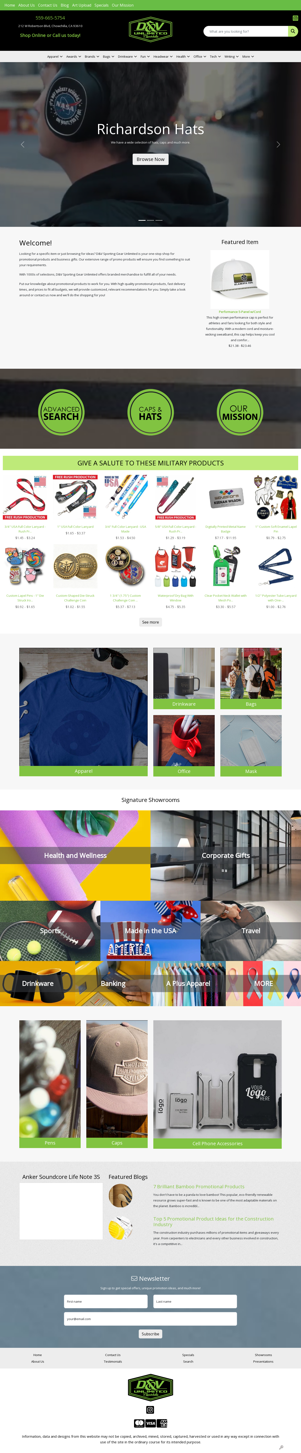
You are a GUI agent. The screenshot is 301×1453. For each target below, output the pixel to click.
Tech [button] (213, 56)
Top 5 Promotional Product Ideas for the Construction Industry (213, 1222)
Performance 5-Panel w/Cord (240, 312)
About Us (26, 5)
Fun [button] (143, 56)
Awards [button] (71, 56)
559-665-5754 (50, 18)
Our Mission (123, 5)
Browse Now (151, 159)
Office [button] (198, 56)
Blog (65, 5)
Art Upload (81, 5)
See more (150, 622)
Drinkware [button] (125, 56)
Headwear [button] (161, 56)
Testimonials (113, 1361)
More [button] (246, 56)
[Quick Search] (245, 31)
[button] (22, 144)
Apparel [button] (53, 56)
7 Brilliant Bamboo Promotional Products (199, 1186)
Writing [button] (230, 56)
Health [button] (181, 56)
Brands (90, 56)
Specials (102, 5)
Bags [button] (106, 56)
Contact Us (47, 5)
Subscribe (150, 1334)
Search (188, 1361)
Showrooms (263, 1355)
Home (9, 5)
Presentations (263, 1361)
